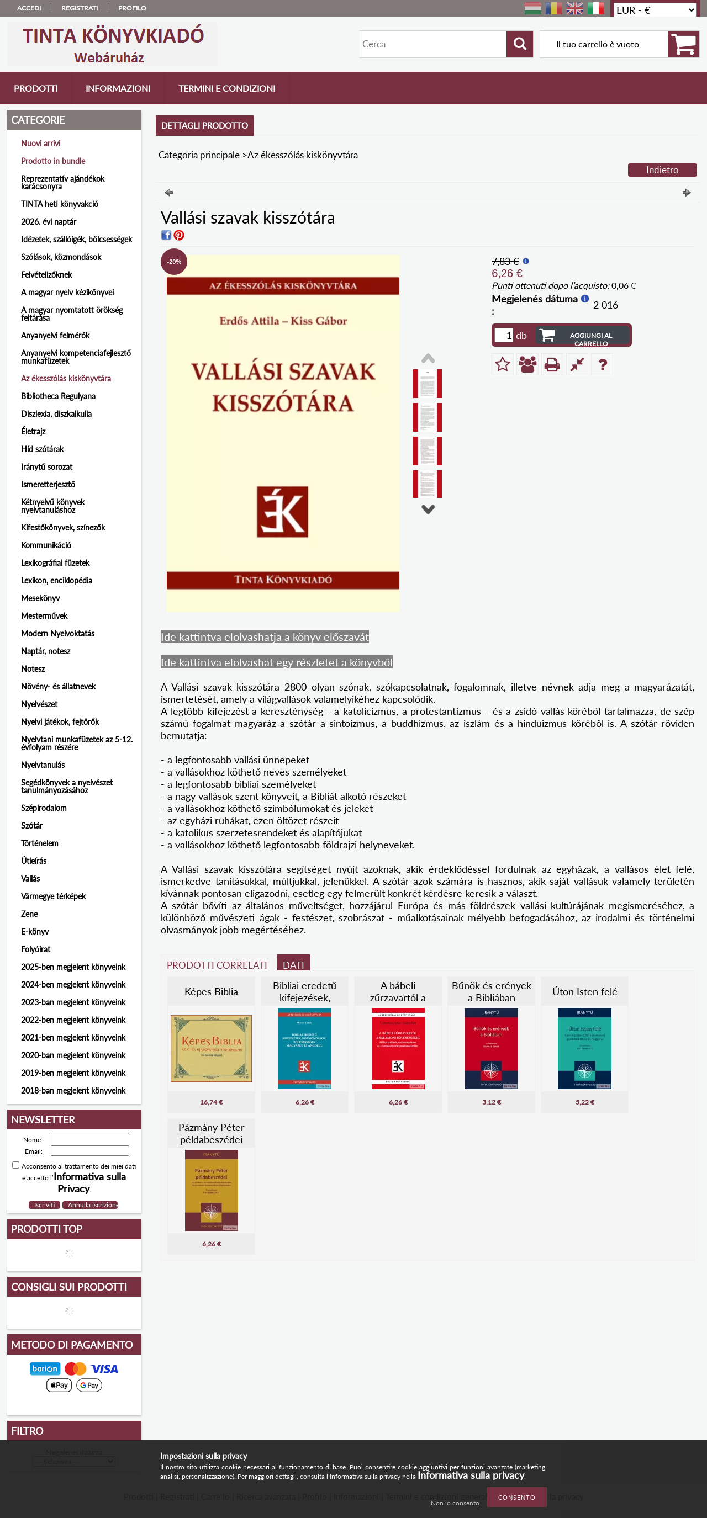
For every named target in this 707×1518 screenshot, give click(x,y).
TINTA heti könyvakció (59, 204)
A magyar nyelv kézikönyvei (67, 292)
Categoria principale (199, 155)
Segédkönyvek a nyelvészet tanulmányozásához (67, 786)
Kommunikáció (46, 545)
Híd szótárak (42, 449)
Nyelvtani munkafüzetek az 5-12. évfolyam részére (77, 743)
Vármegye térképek (53, 896)
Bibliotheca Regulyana (58, 396)
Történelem (40, 843)
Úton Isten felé (585, 991)
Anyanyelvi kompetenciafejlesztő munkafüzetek (76, 356)
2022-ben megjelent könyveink (73, 1020)
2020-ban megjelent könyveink (73, 1055)
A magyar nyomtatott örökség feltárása (72, 313)
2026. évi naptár (48, 221)
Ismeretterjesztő (48, 484)
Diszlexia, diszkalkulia (56, 413)
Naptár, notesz (45, 651)
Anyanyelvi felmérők (55, 335)
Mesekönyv (40, 598)
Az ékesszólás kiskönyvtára (66, 378)
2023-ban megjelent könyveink (73, 1002)
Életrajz (33, 431)
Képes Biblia (211, 991)
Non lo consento (455, 1503)
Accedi (29, 8)
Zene (29, 914)
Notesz (33, 668)
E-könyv (35, 931)
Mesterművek (44, 615)
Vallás (30, 878)
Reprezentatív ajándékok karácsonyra (62, 182)
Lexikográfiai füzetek (55, 562)
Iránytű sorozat (46, 466)
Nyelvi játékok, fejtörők (60, 721)
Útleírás (33, 861)
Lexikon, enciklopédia (56, 580)
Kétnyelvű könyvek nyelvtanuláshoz (53, 505)
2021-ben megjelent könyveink (73, 1037)
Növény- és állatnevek (58, 686)
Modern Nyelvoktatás (57, 633)
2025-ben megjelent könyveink (73, 967)
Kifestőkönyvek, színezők (63, 527)
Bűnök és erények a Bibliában (491, 991)
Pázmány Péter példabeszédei (211, 1133)
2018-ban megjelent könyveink (73, 1090)
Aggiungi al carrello (591, 337)
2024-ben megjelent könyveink (73, 984)
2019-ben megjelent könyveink (73, 1073)
